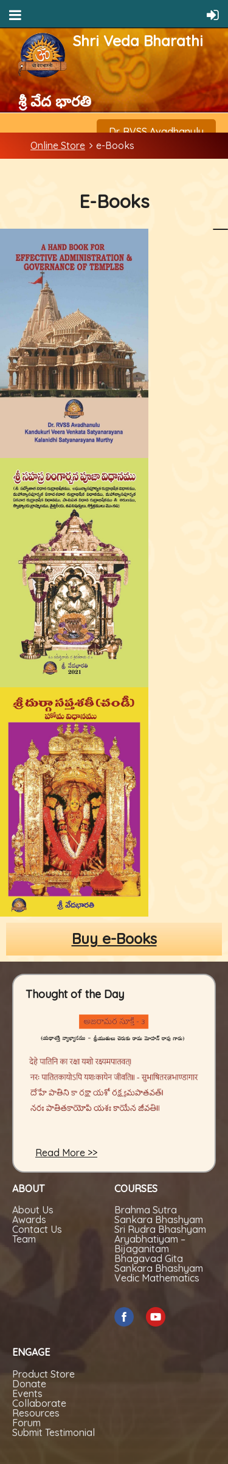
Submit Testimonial (53, 1432)
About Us (33, 1210)
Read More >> (66, 1153)
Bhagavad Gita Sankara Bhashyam (158, 1263)
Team (24, 1239)
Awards (29, 1219)
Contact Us (37, 1229)
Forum (26, 1423)
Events (27, 1393)
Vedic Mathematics (156, 1278)
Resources (36, 1413)
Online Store (57, 145)
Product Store (43, 1374)
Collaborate (39, 1403)
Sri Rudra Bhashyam (160, 1229)
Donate (29, 1384)
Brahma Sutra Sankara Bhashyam (158, 1215)
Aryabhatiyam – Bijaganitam (149, 1244)
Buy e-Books (114, 938)
